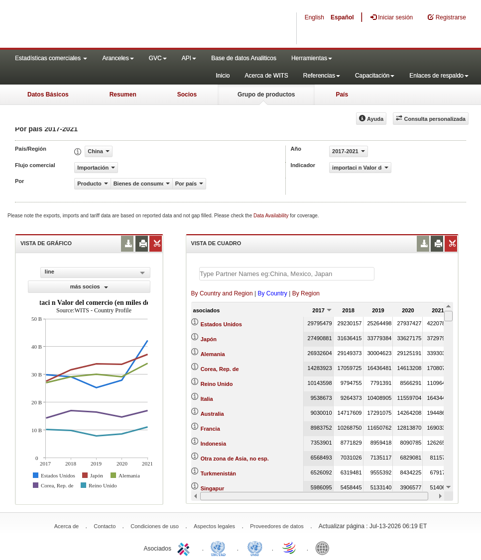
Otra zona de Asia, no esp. (235, 459)
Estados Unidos (221, 324)
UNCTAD (220, 548)
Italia (207, 399)
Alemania (213, 354)
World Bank (325, 548)
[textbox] (286, 273)
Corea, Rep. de (220, 369)
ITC (185, 548)
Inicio (223, 75)
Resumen (123, 94)
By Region (306, 293)
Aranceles (117, 58)
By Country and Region (222, 293)
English (314, 17)
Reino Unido (217, 384)
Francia (210, 429)
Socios (187, 94)
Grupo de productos (266, 94)
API (189, 58)
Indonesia (213, 444)
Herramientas (311, 58)
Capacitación (374, 75)
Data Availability (271, 215)
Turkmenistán (218, 473)
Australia (212, 414)
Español (342, 17)
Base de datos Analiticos (243, 58)
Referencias (321, 75)
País (342, 94)
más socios (89, 286)
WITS (99, 25)
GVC (158, 58)
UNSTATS (255, 548)
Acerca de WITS (266, 75)
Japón (209, 339)
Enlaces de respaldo (439, 75)
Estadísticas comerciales (51, 58)
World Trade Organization (290, 548)
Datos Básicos (48, 94)
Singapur (213, 488)
